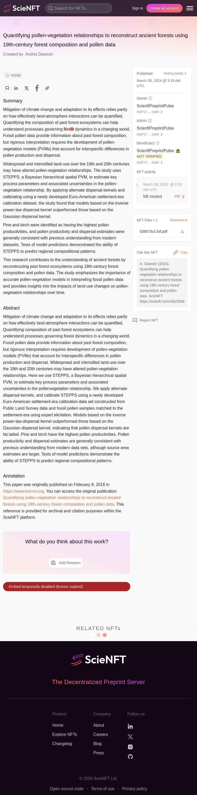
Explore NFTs (64, 734)
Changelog (62, 743)
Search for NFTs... (71, 8)
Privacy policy (134, 789)
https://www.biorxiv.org (23, 491)
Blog (97, 743)
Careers (100, 734)
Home (57, 725)
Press (98, 753)
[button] (162, 231)
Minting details (176, 73)
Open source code (66, 789)
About (98, 725)
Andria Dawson (39, 54)
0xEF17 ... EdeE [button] (148, 112)
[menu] (190, 8)
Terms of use (103, 789)
